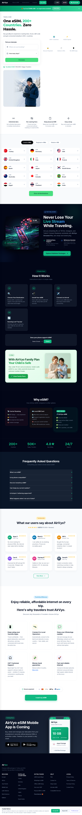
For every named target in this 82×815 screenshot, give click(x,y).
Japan (19, 792)
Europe (4, 777)
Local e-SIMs (27, 142)
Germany (20, 782)
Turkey (20, 778)
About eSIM (15, 2)
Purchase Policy (70, 784)
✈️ (18, 376)
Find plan (22, 60)
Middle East (5, 787)
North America (5, 794)
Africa (3, 780)
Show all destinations (41, 193)
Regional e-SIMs (41, 142)
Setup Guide (53, 784)
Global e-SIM (55, 142)
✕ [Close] (79, 8)
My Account (74, 2)
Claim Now (56, 8)
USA (19, 785)
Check (48, 341)
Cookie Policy (70, 787)
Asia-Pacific (5, 784)
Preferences (74, 810)
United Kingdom (22, 788)
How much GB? (38, 787)
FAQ (51, 777)
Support (35, 2)
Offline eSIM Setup (39, 784)
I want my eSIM (41, 697)
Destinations (25, 2)
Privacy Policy (70, 777)
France (20, 795)
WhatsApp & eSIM (38, 780)
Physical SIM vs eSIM (39, 790)
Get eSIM (42, 2)
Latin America (5, 790)
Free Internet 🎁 (38, 794)
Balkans (4, 797)
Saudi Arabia (21, 799)
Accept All (55, 810)
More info (35, 670)
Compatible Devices (55, 790)
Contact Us (53, 780)
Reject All (64, 810)
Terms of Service (70, 780)
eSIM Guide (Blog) (38, 777)
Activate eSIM (53, 787)
